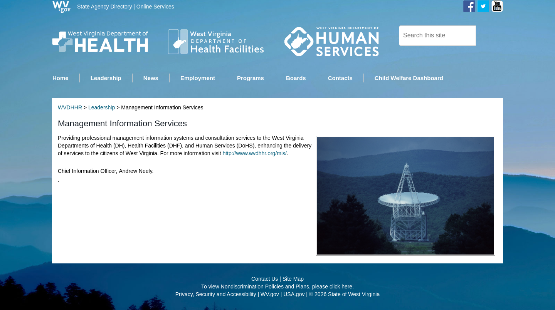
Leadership (101, 108)
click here (341, 287)
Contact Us (264, 279)
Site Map (293, 279)
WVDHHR (70, 108)
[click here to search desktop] (489, 35)
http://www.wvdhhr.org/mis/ (254, 154)
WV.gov (270, 295)
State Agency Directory (104, 6)
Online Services (155, 6)
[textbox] (437, 35)
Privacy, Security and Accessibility (215, 295)
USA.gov (293, 295)
